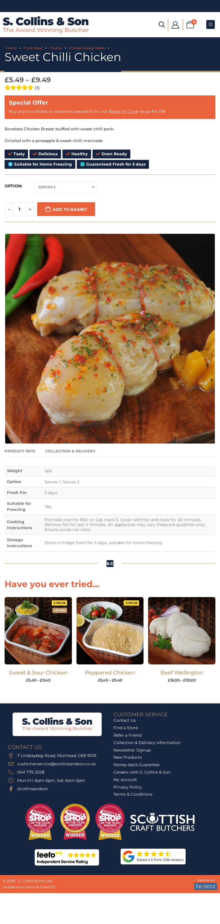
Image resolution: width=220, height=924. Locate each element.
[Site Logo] (46, 24)
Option (13, 186)
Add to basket (70, 209)
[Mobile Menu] (210, 24)
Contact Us (124, 720)
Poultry (55, 48)
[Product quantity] (19, 209)
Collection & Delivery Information (146, 742)
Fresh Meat (33, 48)
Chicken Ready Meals (87, 48)
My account (125, 779)
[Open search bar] (162, 24)
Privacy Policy (127, 787)
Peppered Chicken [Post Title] (110, 672)
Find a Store (125, 727)
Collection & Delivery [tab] (70, 451)
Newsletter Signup (132, 750)
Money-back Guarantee (136, 764)
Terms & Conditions (132, 794)
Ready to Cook (123, 111)
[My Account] (175, 24)
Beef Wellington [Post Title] (181, 672)
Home (11, 48)
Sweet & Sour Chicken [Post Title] (38, 672)
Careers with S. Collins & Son (141, 772)
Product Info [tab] (20, 451)
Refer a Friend (127, 735)
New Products (127, 757)
